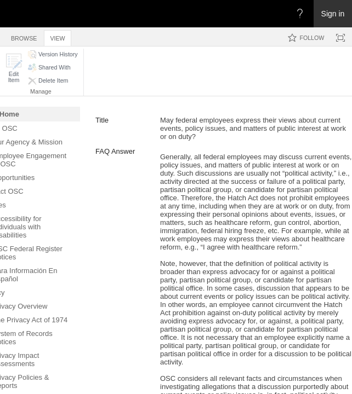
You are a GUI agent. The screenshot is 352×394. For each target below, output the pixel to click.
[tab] (24, 36)
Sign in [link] (333, 13)
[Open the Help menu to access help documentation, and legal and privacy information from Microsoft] (300, 13)
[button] (13, 68)
